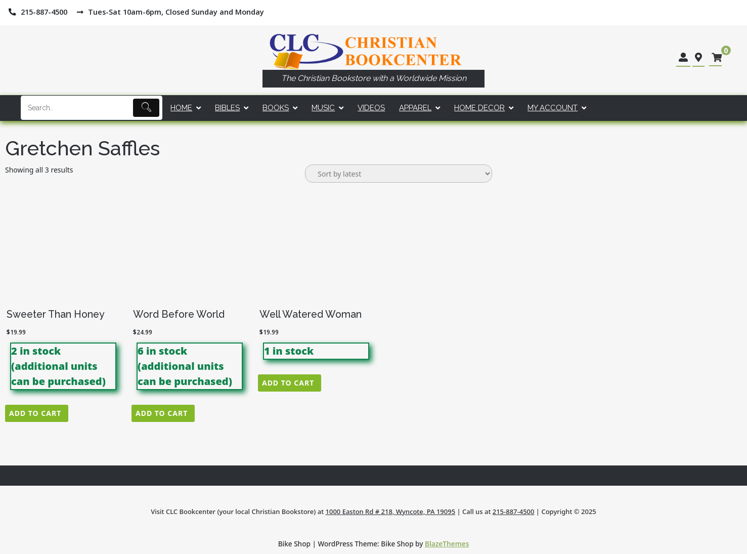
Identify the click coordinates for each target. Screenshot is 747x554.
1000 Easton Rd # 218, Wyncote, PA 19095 (391, 511)
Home (181, 107)
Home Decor (479, 107)
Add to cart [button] (35, 413)
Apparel (415, 107)
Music (323, 107)
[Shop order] (398, 173)
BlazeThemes (447, 543)
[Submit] (146, 108)
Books (275, 107)
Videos (371, 107)
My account (553, 107)
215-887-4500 (514, 511)
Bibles (227, 107)
